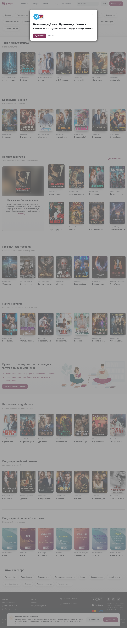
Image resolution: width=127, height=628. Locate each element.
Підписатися (40, 36)
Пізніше (51, 36)
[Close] (93, 14)
